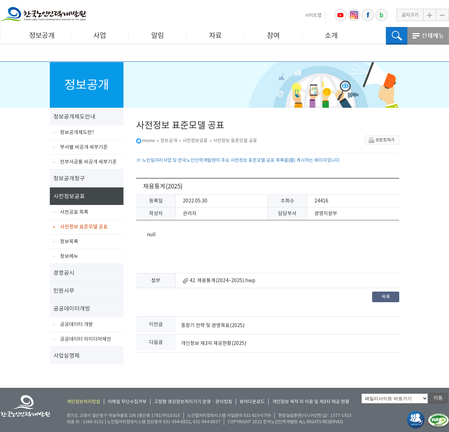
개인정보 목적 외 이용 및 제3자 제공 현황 (310, 402)
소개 (331, 35)
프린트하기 (381, 140)
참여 (273, 35)
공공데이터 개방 (76, 324)
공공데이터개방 (71, 308)
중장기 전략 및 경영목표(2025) (212, 325)
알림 (157, 35)
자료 (215, 35)
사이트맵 (313, 15)
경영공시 (63, 272)
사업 (99, 35)
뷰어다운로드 (252, 402)
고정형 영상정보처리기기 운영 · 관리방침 (193, 402)
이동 (438, 398)
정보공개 (41, 35)
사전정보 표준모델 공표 (84, 227)
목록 (386, 297)
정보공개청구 (69, 178)
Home (148, 141)
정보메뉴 (69, 256)
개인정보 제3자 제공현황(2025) (213, 343)
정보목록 (69, 241)
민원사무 (63, 290)
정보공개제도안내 (74, 116)
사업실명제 (66, 355)
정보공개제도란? (77, 132)
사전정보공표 (69, 196)
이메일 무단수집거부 (127, 402)
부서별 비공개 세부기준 (84, 147)
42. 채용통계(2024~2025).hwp (219, 280)
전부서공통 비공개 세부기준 (88, 162)
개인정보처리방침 (83, 402)
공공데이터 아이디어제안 (85, 339)
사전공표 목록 (74, 212)
